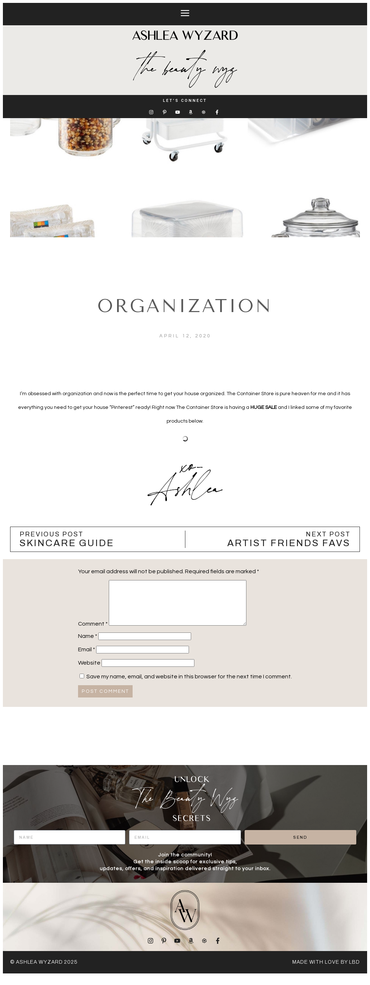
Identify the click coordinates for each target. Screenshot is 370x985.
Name (87, 645)
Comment (93, 632)
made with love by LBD (326, 970)
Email (86, 658)
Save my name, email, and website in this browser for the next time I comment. (189, 685)
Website (89, 671)
